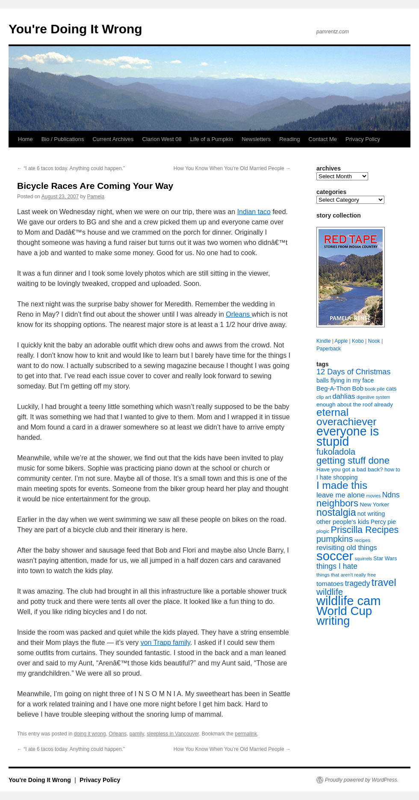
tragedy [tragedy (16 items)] (357, 583)
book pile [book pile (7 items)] (374, 388)
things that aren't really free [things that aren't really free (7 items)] (346, 574)
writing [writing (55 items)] (333, 620)
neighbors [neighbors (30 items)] (337, 503)
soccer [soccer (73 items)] (334, 556)
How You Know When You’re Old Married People (232, 168)
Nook (374, 341)
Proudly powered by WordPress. (361, 780)
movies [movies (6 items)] (373, 495)
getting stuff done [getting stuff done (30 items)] (352, 460)
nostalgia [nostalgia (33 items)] (336, 512)
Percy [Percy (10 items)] (378, 521)
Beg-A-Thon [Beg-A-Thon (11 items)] (333, 388)
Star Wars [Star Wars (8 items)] (385, 559)
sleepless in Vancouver (173, 734)
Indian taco (254, 211)
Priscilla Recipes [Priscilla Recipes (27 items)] (365, 529)
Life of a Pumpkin (211, 139)
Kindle (323, 341)
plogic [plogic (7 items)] (322, 531)
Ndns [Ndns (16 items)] (391, 495)
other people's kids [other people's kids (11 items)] (342, 521)
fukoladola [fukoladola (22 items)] (335, 451)
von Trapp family (165, 642)
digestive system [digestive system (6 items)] (373, 397)
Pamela (96, 197)
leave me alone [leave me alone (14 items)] (340, 495)
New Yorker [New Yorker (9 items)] (374, 504)
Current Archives (112, 139)
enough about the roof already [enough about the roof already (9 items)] (354, 404)
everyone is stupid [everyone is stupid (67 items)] (347, 436)
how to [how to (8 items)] (392, 470)
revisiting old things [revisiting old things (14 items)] (346, 548)
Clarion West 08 (162, 139)
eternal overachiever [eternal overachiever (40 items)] (346, 416)
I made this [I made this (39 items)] (341, 485)
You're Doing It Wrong (75, 29)
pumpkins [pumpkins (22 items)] (334, 539)
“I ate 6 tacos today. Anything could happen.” (71, 168)
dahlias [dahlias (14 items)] (343, 396)
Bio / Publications (62, 139)
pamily (137, 734)
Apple (341, 341)
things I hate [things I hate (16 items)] (336, 566)
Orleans (238, 314)
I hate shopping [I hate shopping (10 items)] (337, 477)
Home (25, 139)
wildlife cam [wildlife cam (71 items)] (348, 601)
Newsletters (256, 139)
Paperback (328, 349)
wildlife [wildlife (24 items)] (329, 592)
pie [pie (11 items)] (391, 521)
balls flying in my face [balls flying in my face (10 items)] (345, 380)
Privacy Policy (362, 139)
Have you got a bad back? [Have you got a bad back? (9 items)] (349, 469)
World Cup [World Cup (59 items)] (344, 611)
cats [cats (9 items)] (391, 388)
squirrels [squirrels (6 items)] (363, 558)
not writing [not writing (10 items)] (371, 513)
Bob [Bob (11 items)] (357, 388)
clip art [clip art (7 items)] (323, 397)
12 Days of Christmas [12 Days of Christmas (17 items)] (353, 372)
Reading (289, 139)
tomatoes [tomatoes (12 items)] (329, 583)
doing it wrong (90, 734)
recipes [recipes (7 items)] (362, 540)
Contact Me (323, 139)
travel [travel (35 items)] (384, 582)
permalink (246, 734)
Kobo (358, 341)
